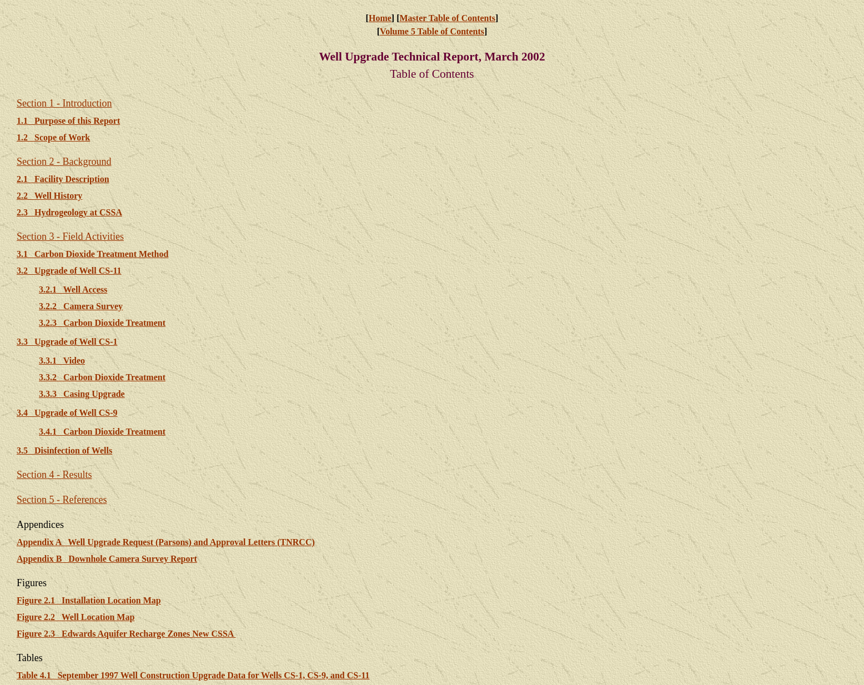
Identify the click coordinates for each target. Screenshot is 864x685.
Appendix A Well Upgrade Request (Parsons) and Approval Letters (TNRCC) (166, 542)
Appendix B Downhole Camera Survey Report (107, 558)
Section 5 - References (62, 499)
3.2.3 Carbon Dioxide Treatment (102, 323)
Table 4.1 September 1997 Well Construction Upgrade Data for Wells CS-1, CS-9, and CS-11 (193, 675)
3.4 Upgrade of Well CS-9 (67, 412)
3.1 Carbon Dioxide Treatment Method (92, 254)
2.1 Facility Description (63, 179)
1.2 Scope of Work (53, 137)
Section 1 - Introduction (64, 103)
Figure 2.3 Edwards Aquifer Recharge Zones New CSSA (126, 633)
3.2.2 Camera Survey (81, 306)
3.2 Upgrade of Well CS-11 (69, 270)
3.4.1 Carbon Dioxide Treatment (102, 431)
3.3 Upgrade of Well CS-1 (67, 341)
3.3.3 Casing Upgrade (82, 394)
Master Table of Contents (447, 18)
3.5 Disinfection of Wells (64, 450)
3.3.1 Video (62, 360)
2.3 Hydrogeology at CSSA (69, 212)
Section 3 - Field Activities (70, 236)
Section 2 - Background (64, 161)
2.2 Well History (49, 195)
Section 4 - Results (54, 474)
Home (380, 18)
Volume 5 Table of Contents (432, 31)
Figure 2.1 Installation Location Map (89, 600)
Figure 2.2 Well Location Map (75, 617)
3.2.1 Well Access (73, 289)
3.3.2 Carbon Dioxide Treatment (102, 377)
